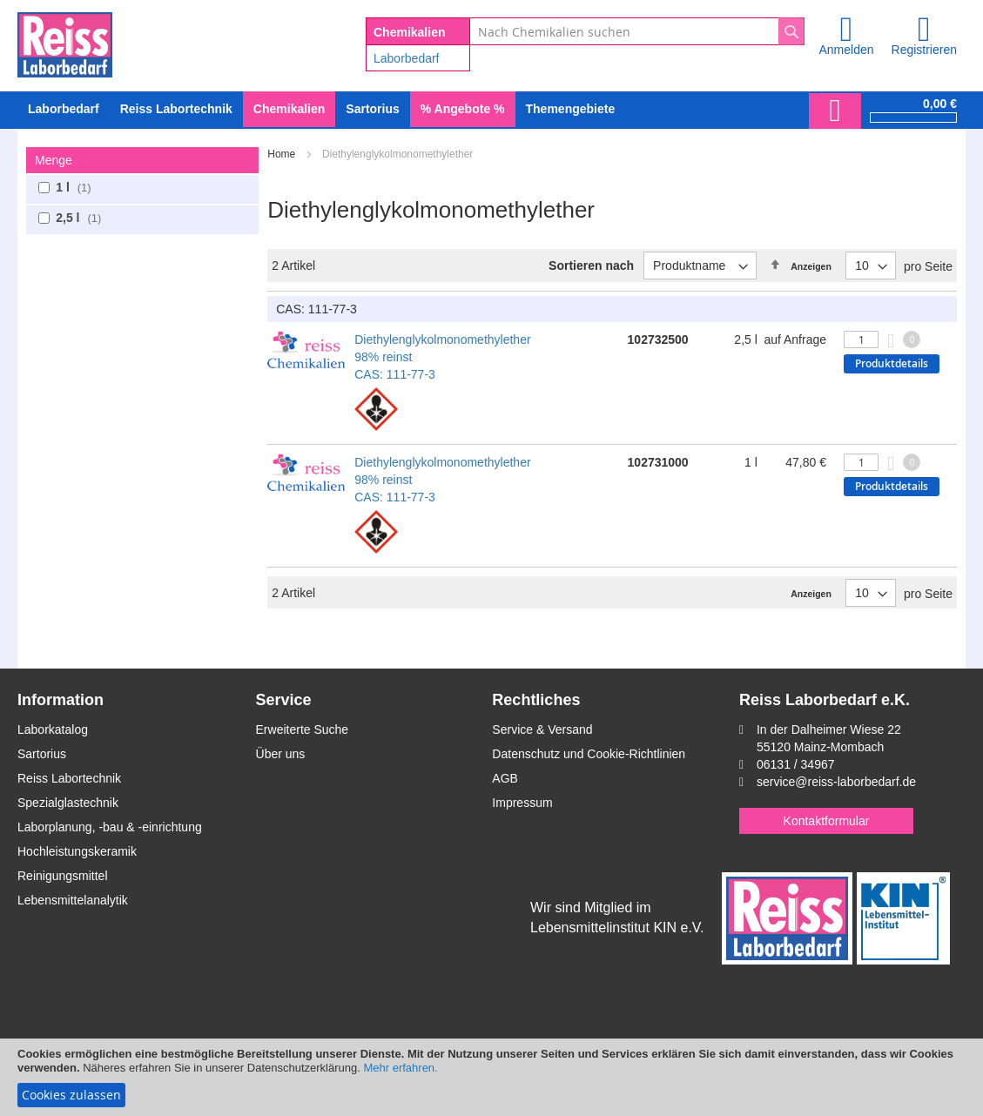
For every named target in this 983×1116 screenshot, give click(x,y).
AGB (505, 778)
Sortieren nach (591, 265)
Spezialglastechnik (67, 803)
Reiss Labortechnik (69, 778)
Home (282, 154)
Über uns (281, 754)
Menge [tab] (53, 160)
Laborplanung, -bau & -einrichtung (109, 827)
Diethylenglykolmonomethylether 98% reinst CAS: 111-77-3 (442, 357)
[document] (491, 1077)
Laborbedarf (407, 58)
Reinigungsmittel (62, 876)
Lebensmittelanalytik (72, 900)
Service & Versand (542, 729)
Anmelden (845, 50)
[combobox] (637, 31)
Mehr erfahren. (400, 1067)
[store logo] (64, 41)
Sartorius (41, 754)
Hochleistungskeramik (77, 851)
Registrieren (924, 50)
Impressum (522, 803)
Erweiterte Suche (302, 729)
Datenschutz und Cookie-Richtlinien (588, 754)
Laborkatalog (52, 729)
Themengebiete (571, 109)
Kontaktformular (827, 821)
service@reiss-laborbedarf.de (836, 782)
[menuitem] (63, 109)
